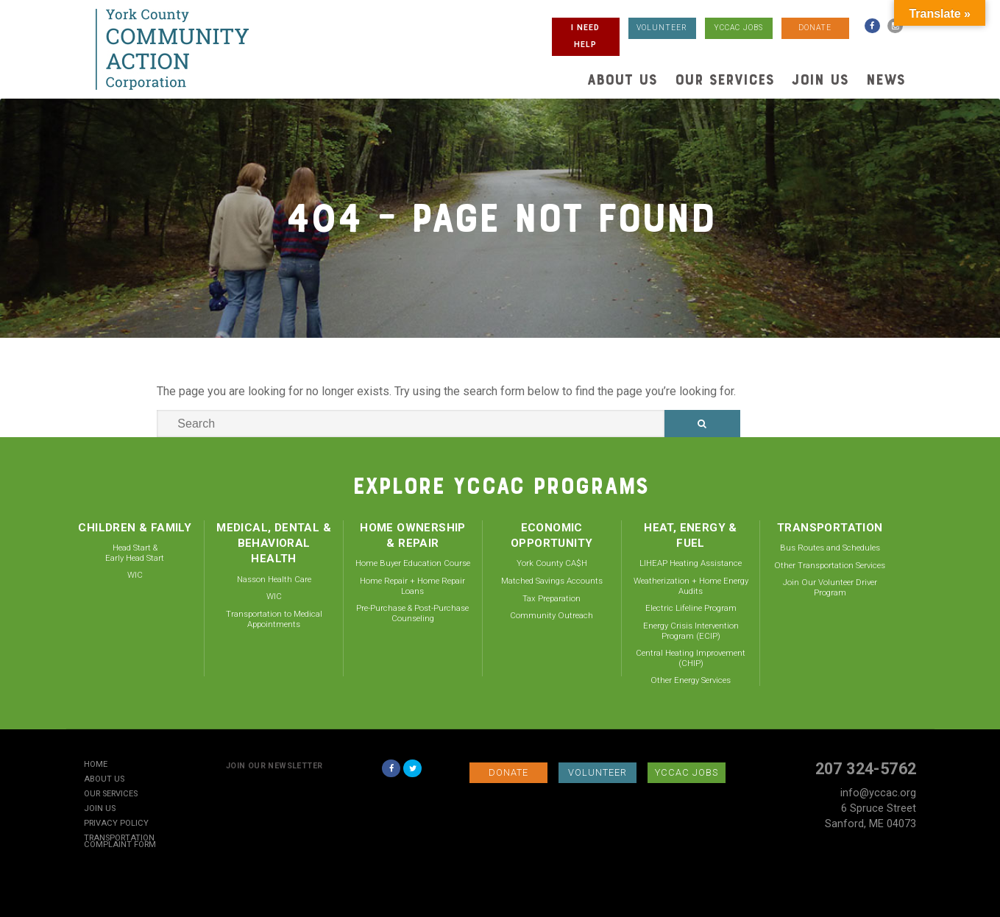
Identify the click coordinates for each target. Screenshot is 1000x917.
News (885, 79)
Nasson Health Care (274, 579)
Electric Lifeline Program (691, 608)
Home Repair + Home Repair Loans (412, 586)
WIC (135, 575)
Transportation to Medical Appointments (274, 619)
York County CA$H (552, 563)
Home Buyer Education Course (412, 563)
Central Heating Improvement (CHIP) (690, 658)
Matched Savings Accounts (552, 581)
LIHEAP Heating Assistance (690, 563)
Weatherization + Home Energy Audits (691, 586)
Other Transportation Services (829, 565)
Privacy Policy (116, 824)
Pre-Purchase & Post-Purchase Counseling (412, 613)
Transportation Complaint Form (120, 842)
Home (95, 765)
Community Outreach (551, 615)
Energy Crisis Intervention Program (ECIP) (691, 630)
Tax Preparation (551, 598)
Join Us (820, 79)
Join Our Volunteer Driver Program (830, 587)
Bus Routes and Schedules (830, 547)
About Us (622, 79)
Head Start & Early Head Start (134, 552)
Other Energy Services (690, 680)
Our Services (724, 79)
